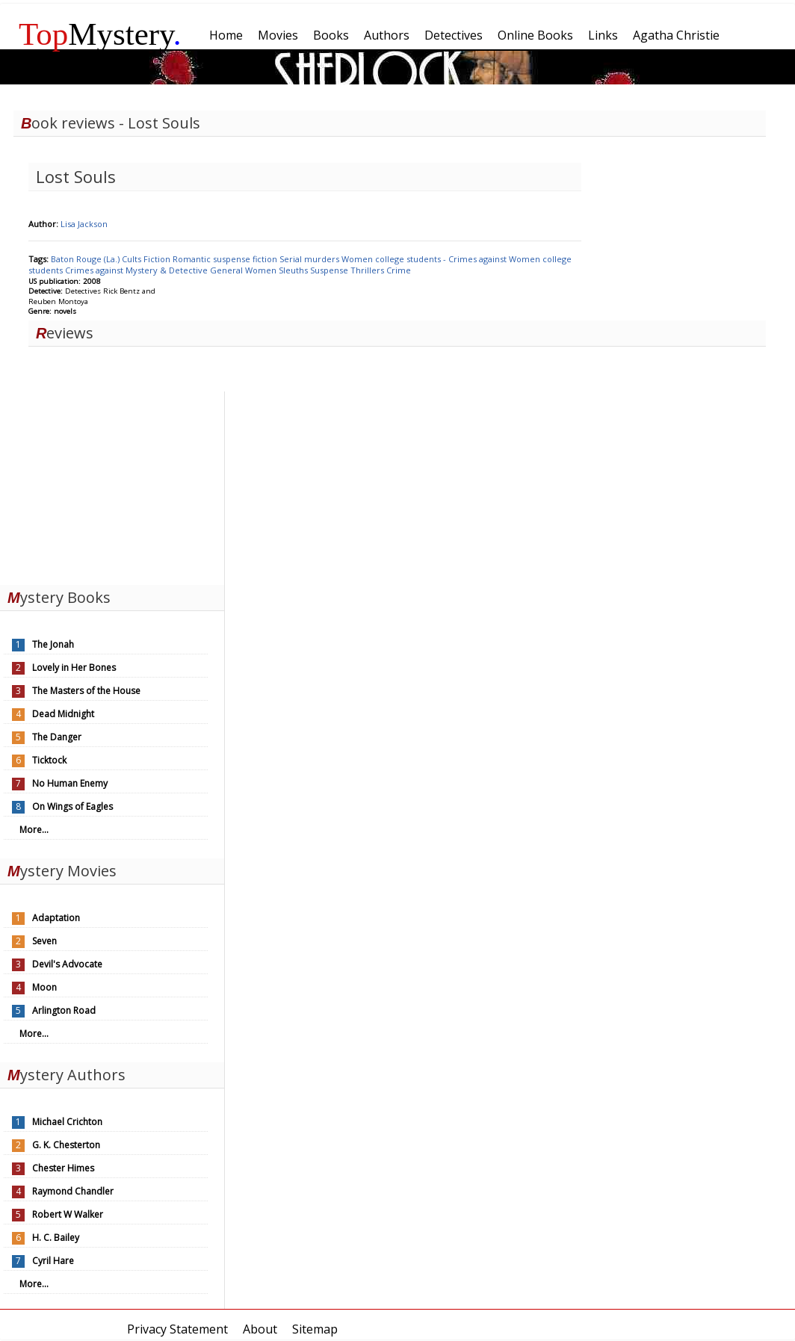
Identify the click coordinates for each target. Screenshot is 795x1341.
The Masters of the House (86, 690)
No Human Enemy (70, 783)
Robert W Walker (67, 1214)
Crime (398, 270)
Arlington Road (64, 1010)
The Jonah (53, 644)
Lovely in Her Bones (74, 667)
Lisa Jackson (84, 223)
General (227, 270)
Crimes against (95, 270)
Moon (44, 987)
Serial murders (310, 258)
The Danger (56, 737)
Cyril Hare (53, 1260)
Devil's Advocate (67, 964)
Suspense (330, 270)
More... (34, 829)
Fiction (158, 258)
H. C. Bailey (55, 1237)
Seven (44, 941)
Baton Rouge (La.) (86, 258)
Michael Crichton (67, 1121)
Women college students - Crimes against (425, 258)
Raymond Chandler (73, 1191)
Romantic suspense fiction (226, 258)
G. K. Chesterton (66, 1145)
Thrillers (368, 270)
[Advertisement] (112, 484)
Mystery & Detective (168, 270)
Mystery (100, 34)
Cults (132, 258)
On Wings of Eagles (72, 806)
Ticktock (49, 760)
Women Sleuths (277, 270)
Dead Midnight (63, 713)
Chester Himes (63, 1168)
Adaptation (56, 917)
